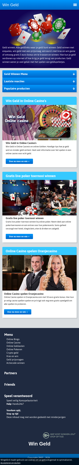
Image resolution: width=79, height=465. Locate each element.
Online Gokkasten (15, 346)
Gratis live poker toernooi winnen (25, 218)
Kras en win (12, 356)
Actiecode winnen (16, 363)
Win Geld (10, 5)
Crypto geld (12, 352)
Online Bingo (13, 339)
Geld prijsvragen (15, 359)
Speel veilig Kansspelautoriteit (22, 400)
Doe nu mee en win (18, 161)
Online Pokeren (14, 349)
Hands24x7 (18, 404)
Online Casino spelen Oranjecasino (24, 293)
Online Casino (13, 342)
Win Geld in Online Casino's (21, 143)
